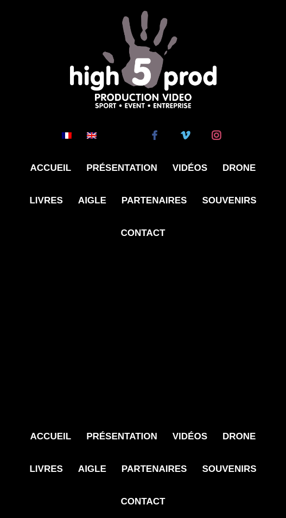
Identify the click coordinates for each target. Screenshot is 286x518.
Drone (239, 168)
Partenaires (154, 200)
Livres (45, 200)
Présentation (121, 168)
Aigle (92, 200)
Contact (143, 233)
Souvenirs (229, 200)
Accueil (51, 168)
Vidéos (190, 168)
